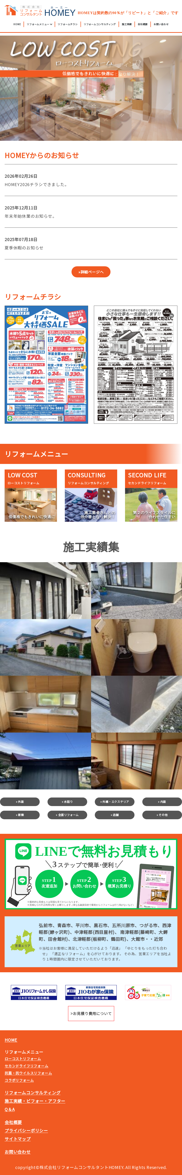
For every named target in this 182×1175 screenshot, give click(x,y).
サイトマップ (18, 1139)
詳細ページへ (92, 272)
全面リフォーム (68, 815)
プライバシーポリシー (26, 1130)
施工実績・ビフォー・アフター (35, 1101)
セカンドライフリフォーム (26, 1065)
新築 (21, 815)
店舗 (116, 815)
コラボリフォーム (19, 1080)
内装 (163, 802)
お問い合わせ (161, 25)
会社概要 (143, 25)
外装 (21, 802)
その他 (163, 815)
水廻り (68, 802)
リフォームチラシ (68, 25)
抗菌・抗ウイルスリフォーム (28, 1073)
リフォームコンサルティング (100, 25)
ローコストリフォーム (23, 1058)
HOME (17, 25)
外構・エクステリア (115, 802)
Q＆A (10, 1109)
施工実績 (127, 25)
